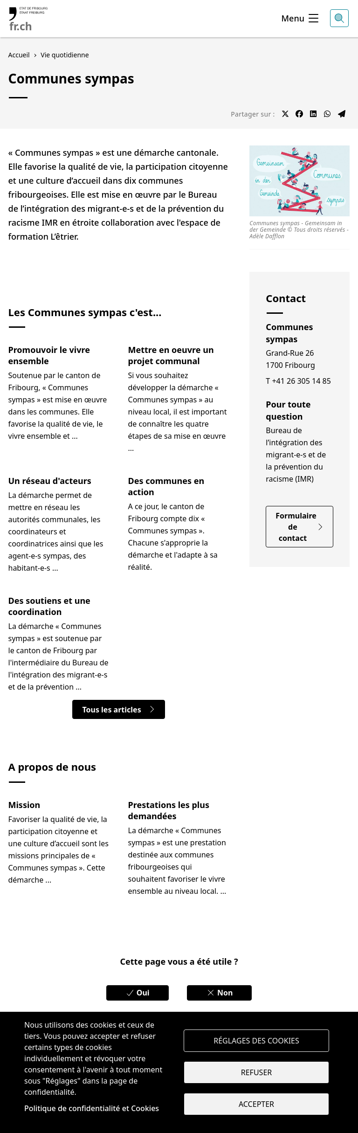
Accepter (256, 1104)
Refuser (256, 1072)
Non (219, 993)
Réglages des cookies (256, 1041)
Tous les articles (118, 710)
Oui (137, 993)
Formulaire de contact (299, 527)
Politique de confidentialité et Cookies (91, 1108)
